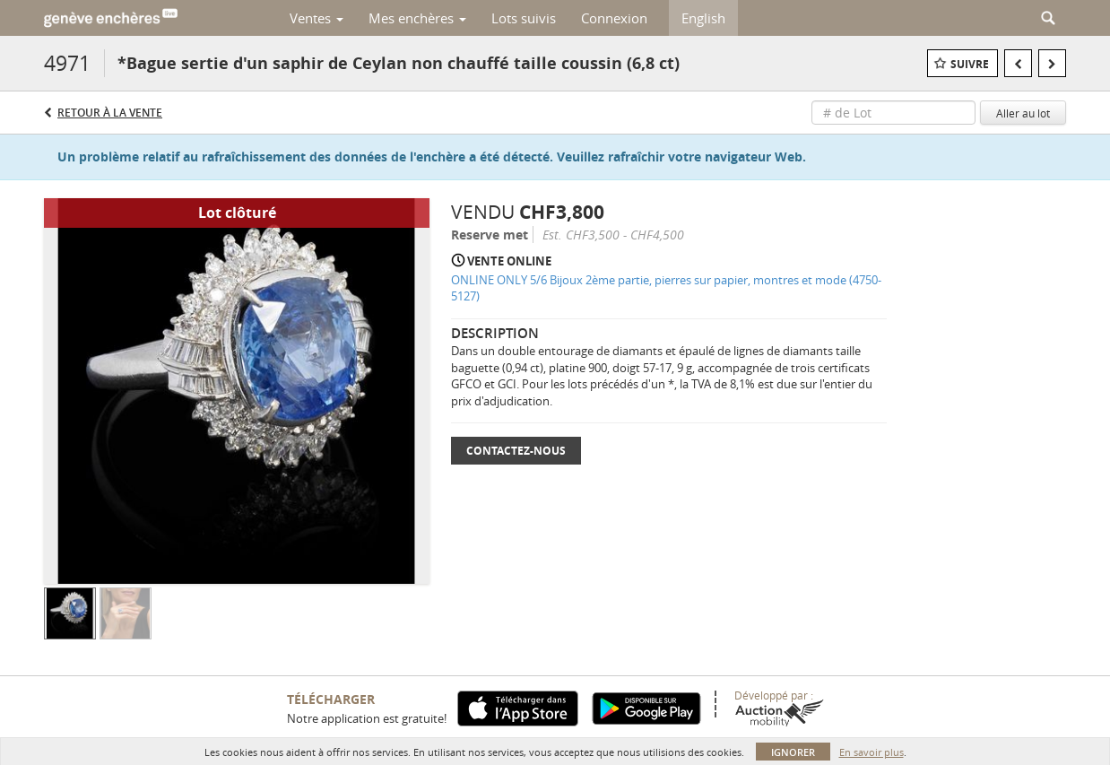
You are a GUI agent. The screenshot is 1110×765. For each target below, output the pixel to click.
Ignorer (793, 752)
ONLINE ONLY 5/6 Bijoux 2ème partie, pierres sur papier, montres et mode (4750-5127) (666, 288)
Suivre (969, 64)
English (703, 18)
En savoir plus (871, 752)
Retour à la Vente (109, 112)
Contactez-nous (516, 450)
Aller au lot (1023, 113)
